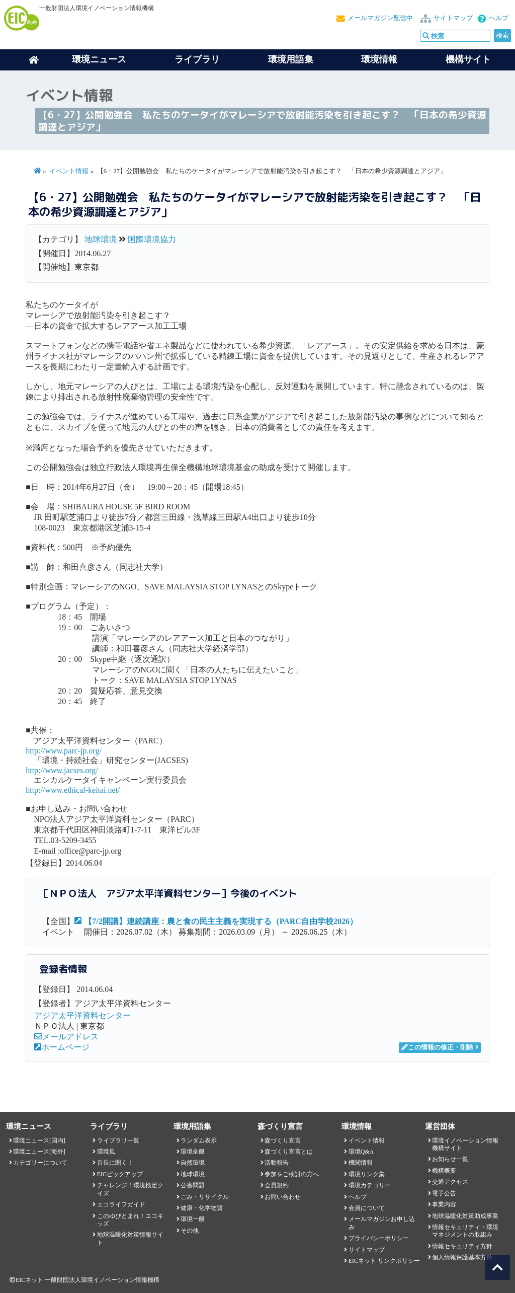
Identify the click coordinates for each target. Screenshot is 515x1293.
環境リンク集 (367, 1174)
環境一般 (193, 1219)
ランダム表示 (199, 1140)
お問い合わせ (283, 1196)
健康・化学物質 (202, 1207)
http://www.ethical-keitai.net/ (73, 790)
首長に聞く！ (115, 1162)
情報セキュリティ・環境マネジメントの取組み (465, 1231)
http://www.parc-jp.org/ (64, 750)
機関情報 (361, 1162)
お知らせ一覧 (450, 1159)
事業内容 (444, 1204)
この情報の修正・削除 (437, 1047)
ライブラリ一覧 (118, 1140)
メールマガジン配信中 (380, 18)
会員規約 (277, 1185)
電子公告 (444, 1193)
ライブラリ (197, 59)
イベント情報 (69, 171)
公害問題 (193, 1185)
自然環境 (193, 1162)
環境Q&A (361, 1151)
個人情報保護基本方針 (462, 1257)
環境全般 (193, 1151)
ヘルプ (498, 18)
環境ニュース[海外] (39, 1151)
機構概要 (444, 1170)
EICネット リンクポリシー (384, 1260)
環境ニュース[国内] (39, 1140)
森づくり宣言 (283, 1140)
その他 (190, 1230)
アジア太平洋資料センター (82, 1015)
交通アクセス (450, 1181)
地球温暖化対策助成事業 (465, 1216)
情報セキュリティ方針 (462, 1246)
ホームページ (62, 1047)
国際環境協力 (152, 239)
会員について (367, 1207)
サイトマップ (453, 18)
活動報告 (277, 1162)
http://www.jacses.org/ (62, 770)
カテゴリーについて (40, 1162)
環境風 (106, 1151)
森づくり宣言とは (289, 1151)
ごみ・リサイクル (205, 1196)
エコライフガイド (121, 1204)
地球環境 (100, 239)
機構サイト (468, 59)
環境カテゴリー (370, 1185)
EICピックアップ (120, 1174)
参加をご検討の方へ (292, 1174)
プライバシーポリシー (379, 1238)
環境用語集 (290, 59)
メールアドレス (66, 1036)
